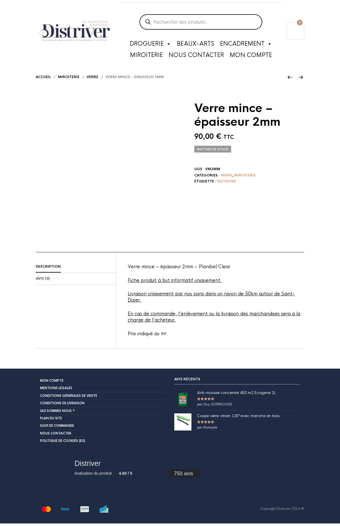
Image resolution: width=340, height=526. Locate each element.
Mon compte (251, 55)
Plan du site (51, 421)
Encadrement (246, 44)
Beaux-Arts (195, 44)
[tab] (76, 269)
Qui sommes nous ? (57, 413)
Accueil (43, 79)
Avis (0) (43, 281)
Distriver (226, 184)
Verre (92, 79)
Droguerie (150, 44)
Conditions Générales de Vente (68, 398)
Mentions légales (56, 391)
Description (48, 269)
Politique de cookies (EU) (62, 443)
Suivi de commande (57, 428)
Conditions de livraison (62, 406)
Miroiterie (146, 55)
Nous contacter (196, 55)
